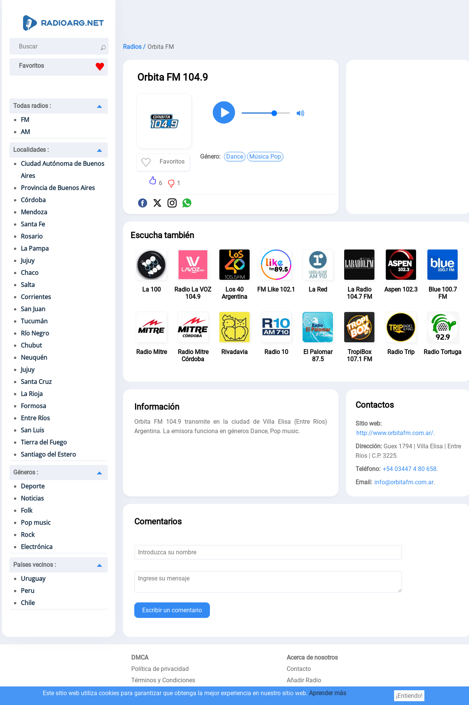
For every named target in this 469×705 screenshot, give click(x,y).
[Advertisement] (408, 116)
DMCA (139, 657)
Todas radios (32, 105)
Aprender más (327, 693)
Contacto (299, 668)
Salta (28, 285)
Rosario (32, 236)
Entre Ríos (35, 418)
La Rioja (32, 394)
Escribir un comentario (172, 610)
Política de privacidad (160, 668)
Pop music (36, 522)
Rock (27, 534)
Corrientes (36, 297)
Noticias (32, 498)
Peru (27, 590)
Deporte (33, 486)
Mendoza (34, 212)
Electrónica (37, 547)
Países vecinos (34, 564)
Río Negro (35, 333)
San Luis (32, 430)
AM (25, 132)
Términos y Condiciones (163, 680)
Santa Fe (33, 224)
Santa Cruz (36, 381)
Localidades (31, 149)
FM (25, 119)
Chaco (30, 272)
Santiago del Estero (48, 454)
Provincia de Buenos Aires (58, 188)
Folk (26, 510)
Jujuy (27, 260)
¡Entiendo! (409, 695)
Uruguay (33, 578)
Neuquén (34, 357)
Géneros (25, 472)
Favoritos (63, 66)
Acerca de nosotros (312, 657)
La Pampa (35, 248)
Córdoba (33, 200)
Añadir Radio (304, 680)
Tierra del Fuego (44, 442)
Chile (28, 603)
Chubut (31, 345)
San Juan (33, 309)
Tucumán (34, 321)
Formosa (33, 406)
